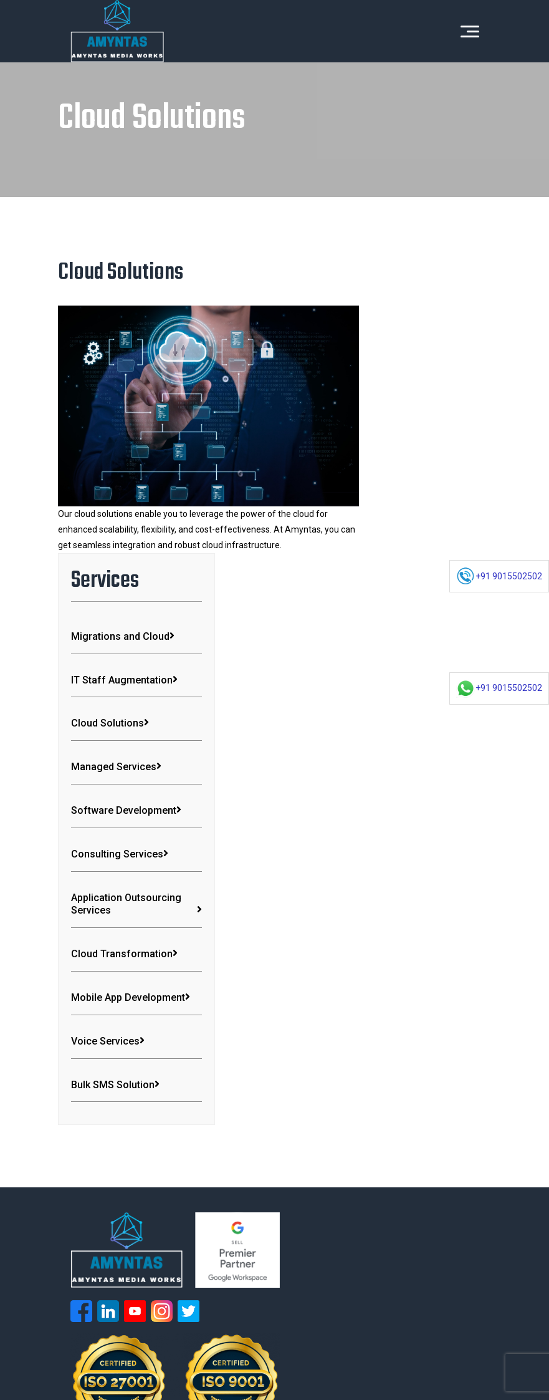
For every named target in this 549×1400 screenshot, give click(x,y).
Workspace (318, 1258)
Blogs (293, 1300)
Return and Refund (248, 1347)
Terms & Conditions (102, 1347)
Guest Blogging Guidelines (411, 1347)
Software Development (418, 549)
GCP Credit (85, 1363)
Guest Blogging (323, 1347)
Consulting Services (418, 604)
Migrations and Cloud (418, 349)
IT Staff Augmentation (418, 405)
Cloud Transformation (418, 729)
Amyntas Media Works (306, 1331)
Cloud (308, 1280)
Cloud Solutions (409, 455)
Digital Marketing (91, 1280)
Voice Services (407, 835)
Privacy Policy (176, 1347)
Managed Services (415, 499)
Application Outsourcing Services (418, 666)
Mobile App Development (418, 785)
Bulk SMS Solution (414, 879)
